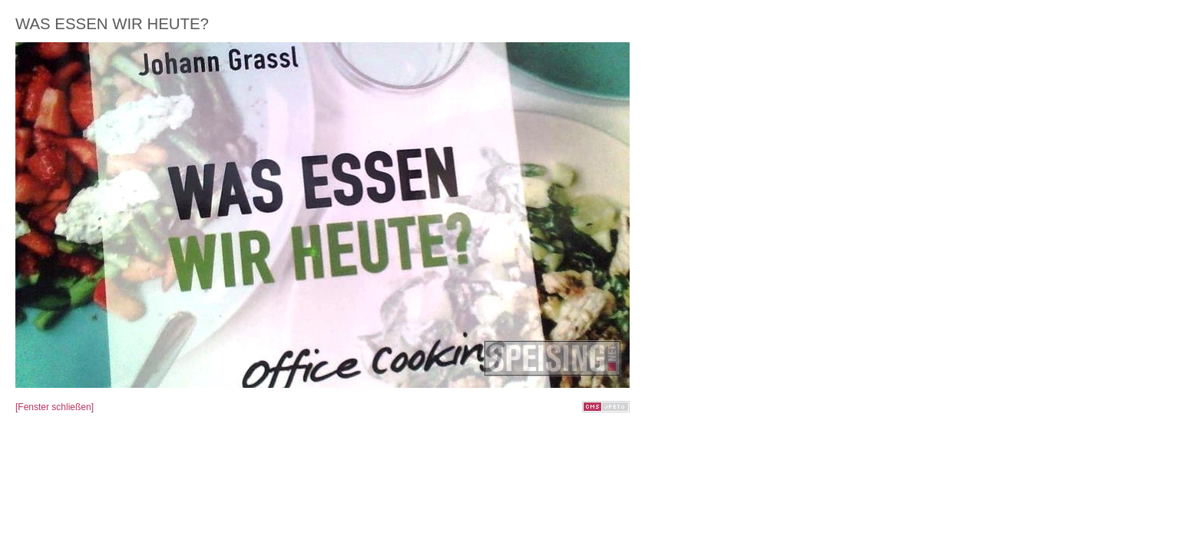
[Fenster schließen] (54, 407)
